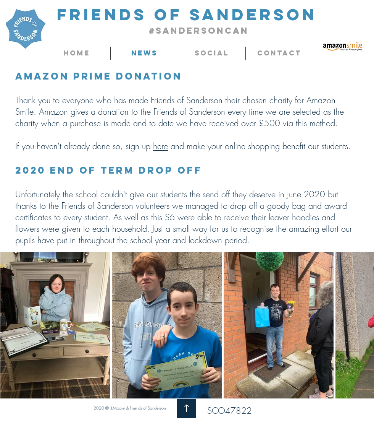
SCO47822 (229, 410)
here (160, 146)
